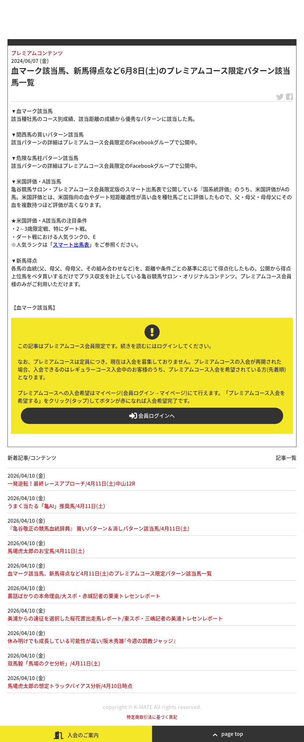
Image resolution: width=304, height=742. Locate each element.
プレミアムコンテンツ (37, 53)
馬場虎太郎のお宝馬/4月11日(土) (46, 551)
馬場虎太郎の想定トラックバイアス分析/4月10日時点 (69, 686)
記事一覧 (286, 457)
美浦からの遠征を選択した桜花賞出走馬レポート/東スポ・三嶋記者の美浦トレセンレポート (115, 618)
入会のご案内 (76, 735)
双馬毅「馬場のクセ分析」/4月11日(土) (53, 663)
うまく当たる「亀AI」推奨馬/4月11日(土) (56, 506)
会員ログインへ (152, 416)
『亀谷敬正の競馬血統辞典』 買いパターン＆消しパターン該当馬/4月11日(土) (98, 528)
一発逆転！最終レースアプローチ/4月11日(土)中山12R (71, 483)
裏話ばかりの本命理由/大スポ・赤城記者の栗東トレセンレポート (83, 596)
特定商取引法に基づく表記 (152, 717)
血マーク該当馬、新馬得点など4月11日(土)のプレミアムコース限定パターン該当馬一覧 (109, 573)
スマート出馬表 (71, 244)
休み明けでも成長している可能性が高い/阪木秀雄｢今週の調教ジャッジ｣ (91, 641)
